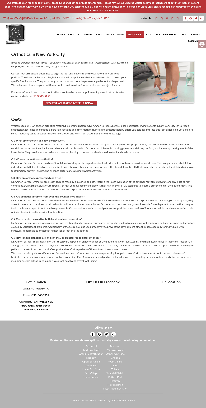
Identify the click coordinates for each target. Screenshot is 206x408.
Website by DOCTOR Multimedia (116, 400)
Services (133, 34)
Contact (194, 40)
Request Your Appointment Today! (70, 103)
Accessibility (89, 400)
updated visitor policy (137, 2)
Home (61, 34)
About (72, 34)
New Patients (93, 34)
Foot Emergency (167, 34)
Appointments (114, 34)
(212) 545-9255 (12, 18)
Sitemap (75, 400)
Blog (149, 34)
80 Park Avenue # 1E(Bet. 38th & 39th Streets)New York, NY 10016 (37, 305)
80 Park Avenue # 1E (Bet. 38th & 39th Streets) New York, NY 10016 (66, 18)
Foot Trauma (191, 34)
